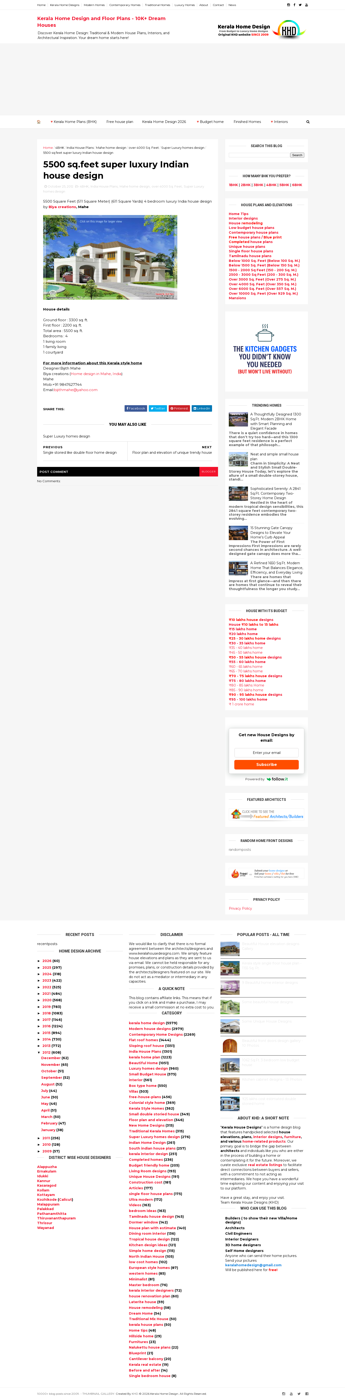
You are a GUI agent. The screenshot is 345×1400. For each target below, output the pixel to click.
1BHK (233, 185)
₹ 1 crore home (241, 704)
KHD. (135, 1393)
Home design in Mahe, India (96, 373)
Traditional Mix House (149, 1319)
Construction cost (146, 1182)
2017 (46, 1020)
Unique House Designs (150, 1176)
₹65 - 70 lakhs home (246, 671)
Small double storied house (154, 1114)
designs (243, 218)
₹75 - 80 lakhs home (247, 681)
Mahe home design (111, 147)
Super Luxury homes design (182, 147)
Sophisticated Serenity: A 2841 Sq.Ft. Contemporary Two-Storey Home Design (275, 493)
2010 (46, 1144)
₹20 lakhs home (243, 634)
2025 (46, 967)
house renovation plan (150, 1296)
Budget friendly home (149, 1165)
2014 (46, 1039)
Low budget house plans (251, 228)
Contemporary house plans (253, 232)
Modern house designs (150, 1029)
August (48, 1084)
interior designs (267, 1137)
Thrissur (44, 1223)
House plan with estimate (153, 1228)
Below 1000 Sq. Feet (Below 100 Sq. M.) (264, 261)
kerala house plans (146, 1325)
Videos (135, 1205)
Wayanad (45, 1228)
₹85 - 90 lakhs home (246, 690)
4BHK (59, 147)
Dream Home (141, 1313)
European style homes (150, 1268)
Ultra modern (141, 1199)
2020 (47, 1000)
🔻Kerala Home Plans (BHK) (73, 122)
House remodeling (146, 1308)
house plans (251, 242)
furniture (292, 1137)
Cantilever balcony (146, 1359)
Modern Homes (94, 5)
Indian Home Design (148, 1142)
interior (136, 1080)
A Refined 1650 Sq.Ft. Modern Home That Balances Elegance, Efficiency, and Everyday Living (276, 568)
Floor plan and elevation (151, 1120)
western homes (144, 1273)
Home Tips (238, 214)
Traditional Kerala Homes (152, 1131)
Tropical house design (150, 1239)
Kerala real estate (145, 1364)
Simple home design (148, 1251)
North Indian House (147, 1256)
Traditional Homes (157, 5)
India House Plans (80, 147)
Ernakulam (46, 1171)
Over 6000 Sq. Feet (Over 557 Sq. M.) (262, 289)
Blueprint (138, 1353)
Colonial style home (147, 1103)
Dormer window (144, 1222)
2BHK (246, 185)
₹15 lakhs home (243, 629)
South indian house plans (153, 1148)
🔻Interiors (279, 122)
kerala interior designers (152, 1290)
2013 (46, 1046)
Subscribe (266, 764)
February (49, 1123)
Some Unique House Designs (267, 1021)
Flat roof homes (144, 1040)
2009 (47, 1151)
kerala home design (147, 1023)
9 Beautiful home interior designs (270, 982)
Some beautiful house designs (267, 1002)
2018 (46, 1013)
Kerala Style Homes (147, 1108)
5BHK (284, 185)
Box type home (143, 1086)
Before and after (145, 1370)
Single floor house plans (251, 251)
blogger (209, 471)
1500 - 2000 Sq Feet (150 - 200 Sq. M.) (263, 270)
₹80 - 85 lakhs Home (246, 685)
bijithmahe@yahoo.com (76, 389)
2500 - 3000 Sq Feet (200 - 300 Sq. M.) (263, 274)
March (46, 1117)
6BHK (297, 185)
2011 (46, 1138)
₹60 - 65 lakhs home (246, 666)
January (48, 1130)
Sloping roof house (147, 1046)
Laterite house (143, 1302)
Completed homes (146, 1159)
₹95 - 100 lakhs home (248, 699)
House (246, 223)
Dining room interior (148, 1233)
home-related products (264, 1141)
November (50, 1064)
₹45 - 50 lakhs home (246, 652)
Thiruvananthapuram (56, 1218)
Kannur (43, 1181)
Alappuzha (47, 1167)
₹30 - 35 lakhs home (247, 643)
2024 (47, 974)
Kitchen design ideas (148, 1245)
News (232, 5)
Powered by (266, 779)
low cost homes (144, 1262)
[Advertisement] (172, 79)
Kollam (43, 1190)
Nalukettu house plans (150, 1347)
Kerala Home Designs (64, 5)
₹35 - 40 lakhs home (246, 648)
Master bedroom (144, 1285)
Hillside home (142, 1336)
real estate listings (265, 1165)
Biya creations (62, 207)
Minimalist (138, 1279)
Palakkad (45, 1209)
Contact (218, 5)
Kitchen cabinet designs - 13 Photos (272, 1079)
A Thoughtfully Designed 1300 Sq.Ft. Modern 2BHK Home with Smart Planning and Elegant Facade (275, 421)
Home (41, 5)
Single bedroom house (150, 1376)
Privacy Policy (240, 908)
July (44, 1091)
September (51, 1077)
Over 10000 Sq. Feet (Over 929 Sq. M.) (263, 293)
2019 (46, 1007)
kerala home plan (145, 1057)
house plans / (255, 237)
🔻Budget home (210, 122)
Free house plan (119, 122)
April (45, 1110)
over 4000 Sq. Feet (144, 147)
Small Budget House (148, 1074)
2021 (46, 993)
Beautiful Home (144, 1063)
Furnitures (139, 1342)
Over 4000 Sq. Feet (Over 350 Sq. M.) (262, 284)
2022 (46, 987)
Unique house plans (247, 246)
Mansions (237, 298)
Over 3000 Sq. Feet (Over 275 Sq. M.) (262, 279)
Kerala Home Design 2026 (164, 122)
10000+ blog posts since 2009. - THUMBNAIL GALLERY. (76, 1393)
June (45, 1097)
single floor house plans (151, 1194)
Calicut (65, 1199)
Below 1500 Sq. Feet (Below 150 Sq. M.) (264, 265)
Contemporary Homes (124, 5)
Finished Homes (247, 122)
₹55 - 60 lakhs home (247, 662)
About (203, 5)
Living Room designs (148, 1171)
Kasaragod (46, 1185)
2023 (46, 980)
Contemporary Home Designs (156, 1034)
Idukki (42, 1176)
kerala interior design (149, 1154)
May (44, 1103)
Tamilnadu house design (152, 1216)
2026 (47, 961)
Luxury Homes (185, 5)
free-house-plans (145, 1097)
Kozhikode (47, 1199)
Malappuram (48, 1204)
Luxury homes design (149, 1068)
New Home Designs (147, 1125)
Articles (136, 1188)
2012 (46, 1052)
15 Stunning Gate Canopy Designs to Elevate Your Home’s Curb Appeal (271, 532)
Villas (134, 1091)
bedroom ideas (143, 1211)
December (51, 1058)
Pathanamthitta (51, 1214)
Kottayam (46, 1195)
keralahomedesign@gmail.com (253, 1265)
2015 (46, 1033)
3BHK (258, 185)
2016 (46, 1026)
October (49, 1071)
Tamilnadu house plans (250, 256)
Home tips (139, 1330)
